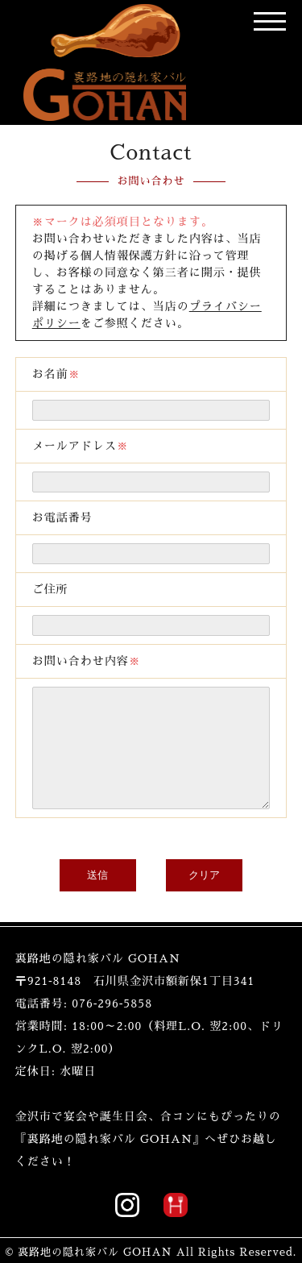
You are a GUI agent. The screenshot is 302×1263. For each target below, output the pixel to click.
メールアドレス (80, 320)
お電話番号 (62, 392)
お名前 (56, 249)
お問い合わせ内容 (86, 536)
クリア (204, 750)
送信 (97, 750)
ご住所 (50, 464)
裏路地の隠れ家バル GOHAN (95, 1104)
